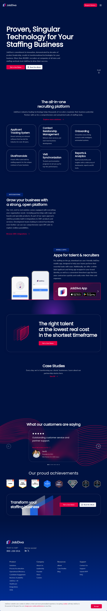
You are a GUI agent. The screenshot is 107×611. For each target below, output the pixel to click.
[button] (98, 291)
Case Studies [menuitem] (61, 568)
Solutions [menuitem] (12, 565)
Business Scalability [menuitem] (16, 578)
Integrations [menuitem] (13, 587)
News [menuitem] (39, 574)
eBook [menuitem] (59, 565)
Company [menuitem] (40, 562)
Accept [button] (96, 606)
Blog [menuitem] (58, 571)
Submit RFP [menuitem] (84, 571)
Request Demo (90, 5)
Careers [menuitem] (39, 578)
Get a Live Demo (15, 67)
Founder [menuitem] (39, 571)
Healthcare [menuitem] (13, 584)
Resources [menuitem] (61, 562)
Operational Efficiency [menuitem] (17, 571)
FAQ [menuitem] (81, 574)
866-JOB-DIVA (13, 551)
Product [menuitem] (12, 562)
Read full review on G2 (41, 447)
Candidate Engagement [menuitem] (17, 574)
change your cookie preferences (34, 606)
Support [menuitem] (83, 562)
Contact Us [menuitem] (84, 565)
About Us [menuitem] (40, 565)
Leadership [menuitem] (40, 568)
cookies (65, 604)
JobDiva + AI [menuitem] (13, 581)
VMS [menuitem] (11, 590)
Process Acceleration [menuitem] (16, 568)
